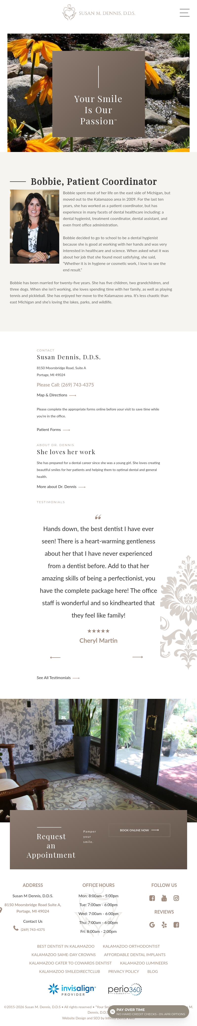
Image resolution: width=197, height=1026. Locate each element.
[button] (55, 657)
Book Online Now (139, 830)
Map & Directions (52, 394)
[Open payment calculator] (148, 1011)
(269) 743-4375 (33, 929)
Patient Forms (49, 429)
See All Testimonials (54, 677)
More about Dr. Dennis (57, 486)
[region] (98, 587)
